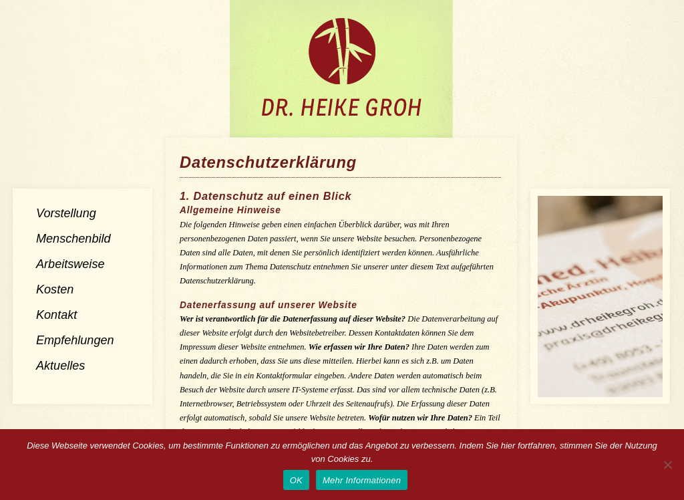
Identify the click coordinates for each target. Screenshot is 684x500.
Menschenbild (73, 239)
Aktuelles (60, 366)
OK (296, 480)
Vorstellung (66, 213)
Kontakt (56, 315)
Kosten (54, 289)
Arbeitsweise (70, 264)
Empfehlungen (75, 340)
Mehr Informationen (362, 480)
